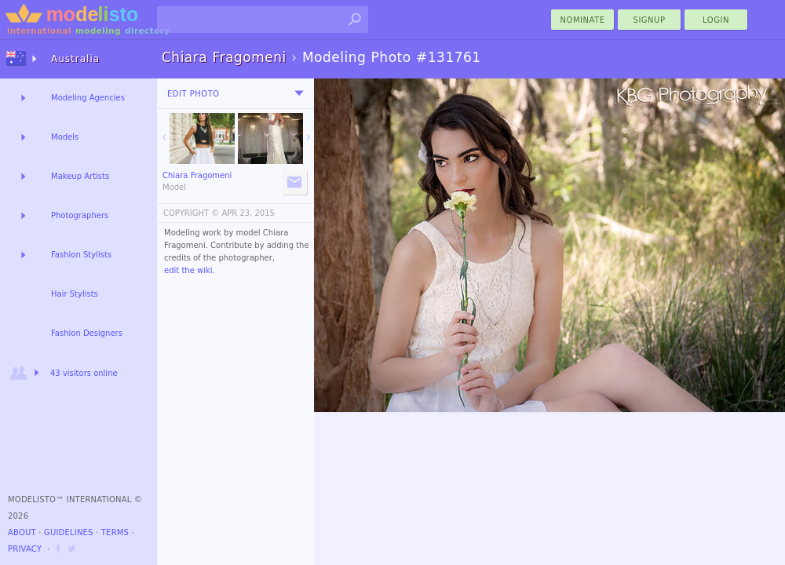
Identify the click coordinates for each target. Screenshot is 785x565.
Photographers (79, 215)
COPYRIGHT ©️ (191, 213)
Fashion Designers (86, 333)
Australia (75, 58)
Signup (649, 20)
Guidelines (68, 532)
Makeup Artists (80, 176)
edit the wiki (188, 270)
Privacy (25, 549)
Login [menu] (716, 20)
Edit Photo (193, 93)
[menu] (299, 93)
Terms (115, 532)
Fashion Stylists (81, 254)
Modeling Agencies (88, 97)
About (22, 532)
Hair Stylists (74, 294)
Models (64, 137)
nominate (582, 20)
